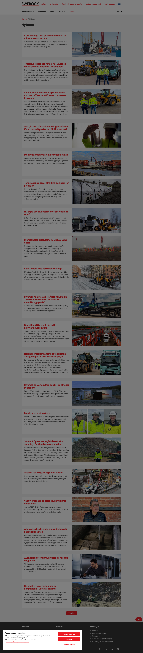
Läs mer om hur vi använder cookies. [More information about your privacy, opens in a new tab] (17, 642)
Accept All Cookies (69, 634)
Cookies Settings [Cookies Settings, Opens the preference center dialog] (69, 644)
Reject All (69, 639)
